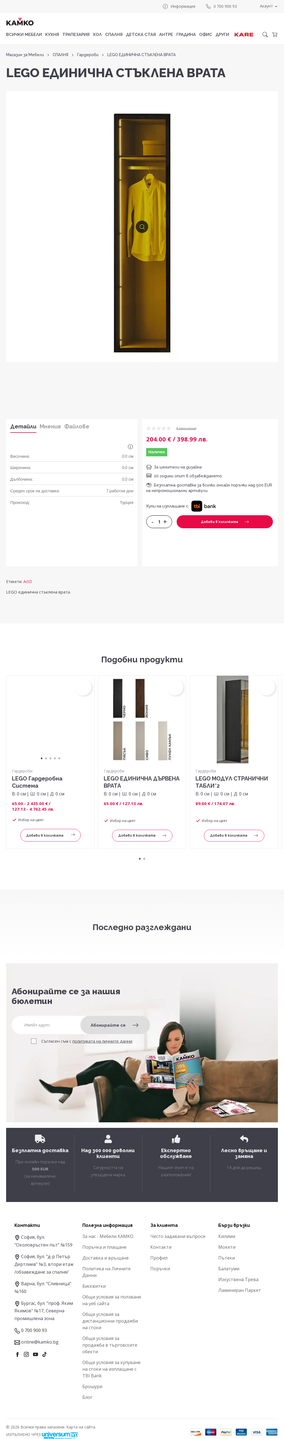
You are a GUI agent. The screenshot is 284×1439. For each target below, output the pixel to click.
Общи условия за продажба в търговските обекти (109, 1345)
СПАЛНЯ (114, 34)
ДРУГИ (222, 34)
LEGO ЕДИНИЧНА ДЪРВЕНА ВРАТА (141, 782)
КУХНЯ (52, 34)
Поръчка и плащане (104, 1247)
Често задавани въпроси (177, 1236)
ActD (27, 581)
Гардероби (87, 55)
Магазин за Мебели (25, 55)
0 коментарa (186, 428)
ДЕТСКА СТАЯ (141, 34)
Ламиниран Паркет (239, 1290)
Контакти (160, 1247)
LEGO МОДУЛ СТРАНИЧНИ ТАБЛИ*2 (232, 782)
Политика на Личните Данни (106, 1272)
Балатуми (228, 1269)
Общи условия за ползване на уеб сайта (111, 1300)
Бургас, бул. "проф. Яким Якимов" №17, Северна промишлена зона (43, 1310)
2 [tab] (46, 758)
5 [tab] (59, 758)
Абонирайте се (114, 1025)
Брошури (92, 1386)
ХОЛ (97, 34)
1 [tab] (41, 758)
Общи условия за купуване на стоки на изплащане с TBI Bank (111, 1369)
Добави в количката (225, 522)
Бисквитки (94, 1286)
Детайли (23, 426)
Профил (159, 1258)
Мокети (226, 1247)
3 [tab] (50, 758)
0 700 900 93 (221, 6)
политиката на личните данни (102, 1041)
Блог (87, 1397)
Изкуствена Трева (238, 1279)
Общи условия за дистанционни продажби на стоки (110, 1321)
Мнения (50, 426)
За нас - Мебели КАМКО (107, 1236)
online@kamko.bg (40, 1342)
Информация (178, 6)
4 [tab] (55, 758)
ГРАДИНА (186, 34)
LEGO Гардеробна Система (37, 782)
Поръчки (160, 1269)
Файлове (76, 426)
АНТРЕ (166, 34)
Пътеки (226, 1258)
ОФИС (205, 34)
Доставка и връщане (105, 1258)
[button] (204, 505)
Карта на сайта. (81, 1427)
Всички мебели (24, 34)
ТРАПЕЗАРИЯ (76, 34)
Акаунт (266, 6)
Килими (226, 1236)
